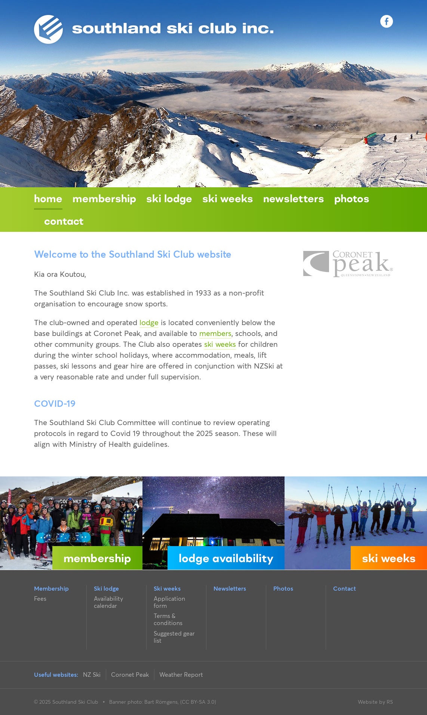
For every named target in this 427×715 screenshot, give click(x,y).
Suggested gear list (174, 637)
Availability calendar (108, 602)
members (215, 333)
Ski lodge (169, 198)
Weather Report (181, 674)
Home (48, 198)
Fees (40, 598)
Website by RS (375, 702)
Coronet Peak (130, 674)
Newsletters (293, 198)
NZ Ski (92, 674)
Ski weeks (227, 198)
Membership (104, 198)
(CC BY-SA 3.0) (198, 702)
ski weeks (220, 344)
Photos (351, 198)
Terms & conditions (168, 619)
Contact (64, 220)
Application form (169, 602)
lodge (149, 322)
